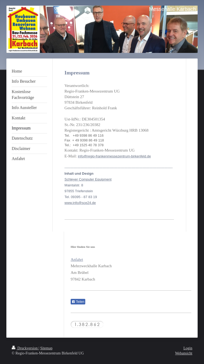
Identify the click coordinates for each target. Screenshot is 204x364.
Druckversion (25, 348)
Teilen (78, 302)
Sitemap (46, 348)
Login (188, 348)
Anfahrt (77, 259)
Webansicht (183, 353)
